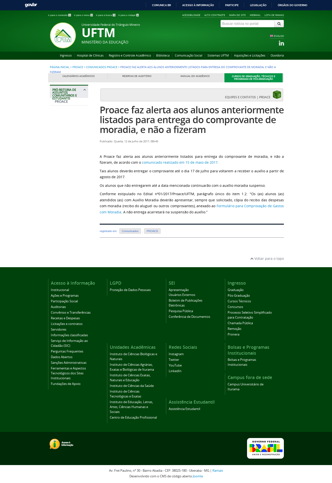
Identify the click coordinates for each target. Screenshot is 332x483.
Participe (232, 5)
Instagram (176, 354)
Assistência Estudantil (184, 409)
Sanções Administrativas (68, 363)
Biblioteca (163, 55)
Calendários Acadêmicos (78, 76)
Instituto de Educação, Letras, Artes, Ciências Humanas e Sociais (131, 407)
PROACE (77, 67)
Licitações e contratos (67, 324)
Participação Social (64, 301)
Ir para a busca (106, 15)
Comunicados (130, 231)
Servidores (58, 329)
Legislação (258, 5)
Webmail (255, 15)
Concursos (235, 307)
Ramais (217, 470)
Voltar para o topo (267, 258)
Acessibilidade (191, 15)
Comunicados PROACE (101, 67)
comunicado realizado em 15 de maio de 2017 (180, 162)
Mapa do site (237, 15)
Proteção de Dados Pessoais (130, 290)
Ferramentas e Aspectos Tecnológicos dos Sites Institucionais (68, 373)
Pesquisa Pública (181, 311)
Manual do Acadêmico (195, 76)
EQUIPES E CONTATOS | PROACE (253, 94)
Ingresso (66, 55)
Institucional (60, 290)
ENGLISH (279, 36)
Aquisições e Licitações (249, 55)
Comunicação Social (188, 55)
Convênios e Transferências (71, 312)
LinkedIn (175, 371)
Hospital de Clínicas (90, 55)
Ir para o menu (84, 15)
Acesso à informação (198, 5)
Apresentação (179, 290)
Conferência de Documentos (189, 317)
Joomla (198, 476)
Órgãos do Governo (292, 5)
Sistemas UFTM (218, 55)
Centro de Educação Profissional (133, 417)
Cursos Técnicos (239, 301)
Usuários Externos (182, 295)
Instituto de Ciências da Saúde (132, 386)
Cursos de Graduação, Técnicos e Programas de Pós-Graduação (253, 78)
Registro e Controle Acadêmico (130, 55)
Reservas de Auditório (137, 76)
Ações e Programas (65, 295)
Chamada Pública (240, 323)
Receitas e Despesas (65, 318)
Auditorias (58, 307)
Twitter (174, 360)
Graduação (236, 290)
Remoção (234, 329)
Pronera (233, 334)
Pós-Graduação (239, 295)
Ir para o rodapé (128, 15)
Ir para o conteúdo (59, 15)
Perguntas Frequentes (67, 351)
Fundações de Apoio (66, 384)
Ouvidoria (277, 55)
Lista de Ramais (274, 15)
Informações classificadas (69, 335)
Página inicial (59, 67)
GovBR (31, 5)
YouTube (175, 365)
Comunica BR (161, 5)
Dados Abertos (61, 357)
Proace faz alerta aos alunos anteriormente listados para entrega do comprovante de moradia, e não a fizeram (192, 119)
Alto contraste (214, 15)
